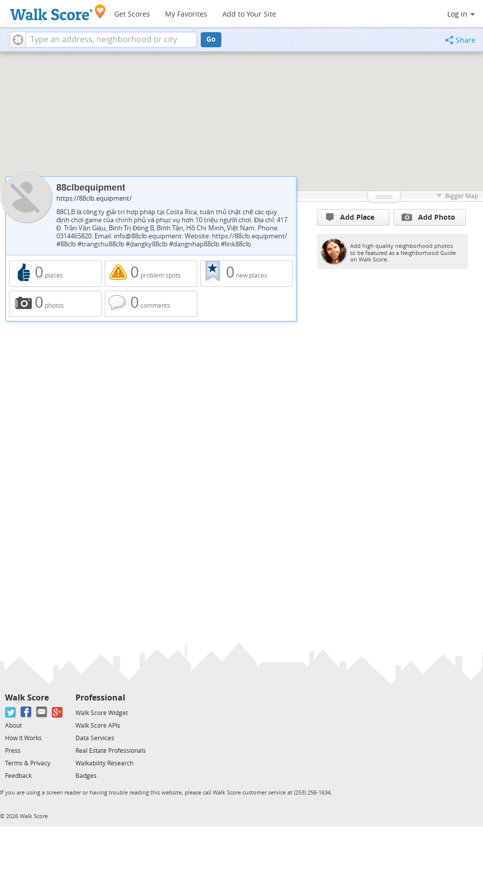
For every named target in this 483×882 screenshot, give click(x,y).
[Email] (42, 712)
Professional (100, 697)
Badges (86, 775)
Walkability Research (104, 763)
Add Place (350, 217)
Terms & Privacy (27, 763)
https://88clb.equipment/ (94, 198)
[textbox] (111, 40)
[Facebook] (26, 712)
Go (211, 39)
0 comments (151, 303)
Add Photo (428, 217)
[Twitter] (11, 712)
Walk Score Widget (101, 713)
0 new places (246, 273)
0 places (55, 273)
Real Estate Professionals (110, 750)
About (13, 725)
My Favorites (186, 14)
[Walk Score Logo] (58, 12)
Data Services (94, 738)
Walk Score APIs (97, 725)
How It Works (23, 738)
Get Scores (132, 14)
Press (13, 750)
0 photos (55, 303)
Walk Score (27, 697)
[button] (18, 40)
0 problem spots (151, 273)
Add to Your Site (249, 14)
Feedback (18, 775)
